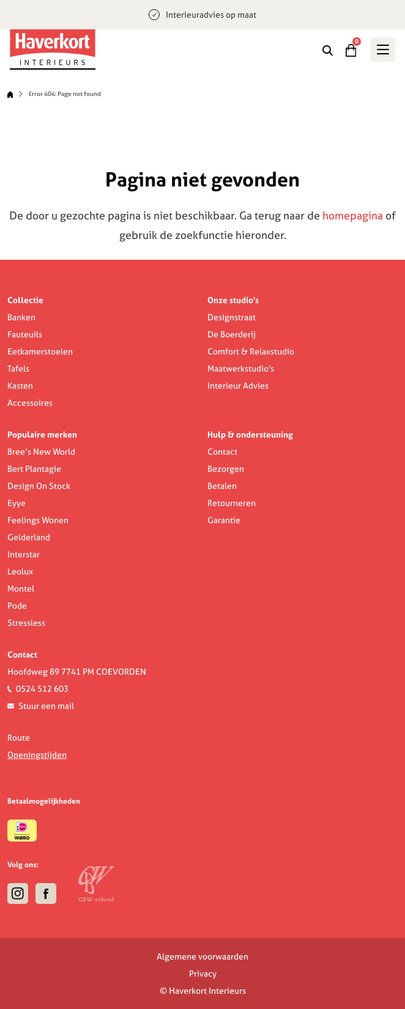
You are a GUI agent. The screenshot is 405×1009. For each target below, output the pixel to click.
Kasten (20, 385)
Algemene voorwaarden (202, 956)
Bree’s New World (41, 451)
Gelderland (28, 537)
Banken (21, 317)
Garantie (223, 520)
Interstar (23, 554)
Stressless (26, 622)
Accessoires (30, 402)
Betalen (222, 485)
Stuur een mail (46, 705)
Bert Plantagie (34, 468)
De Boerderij (231, 334)
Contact (222, 451)
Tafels (18, 368)
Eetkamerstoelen (40, 351)
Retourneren (231, 502)
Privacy (203, 973)
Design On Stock (38, 485)
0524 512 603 (42, 688)
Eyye (16, 502)
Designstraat (231, 317)
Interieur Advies (238, 385)
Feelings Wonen (38, 520)
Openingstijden (37, 754)
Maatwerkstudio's (240, 368)
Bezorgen (225, 468)
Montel (20, 588)
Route (18, 737)
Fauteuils (24, 334)
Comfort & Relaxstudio (250, 351)
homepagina (352, 215)
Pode (17, 605)
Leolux (20, 571)
